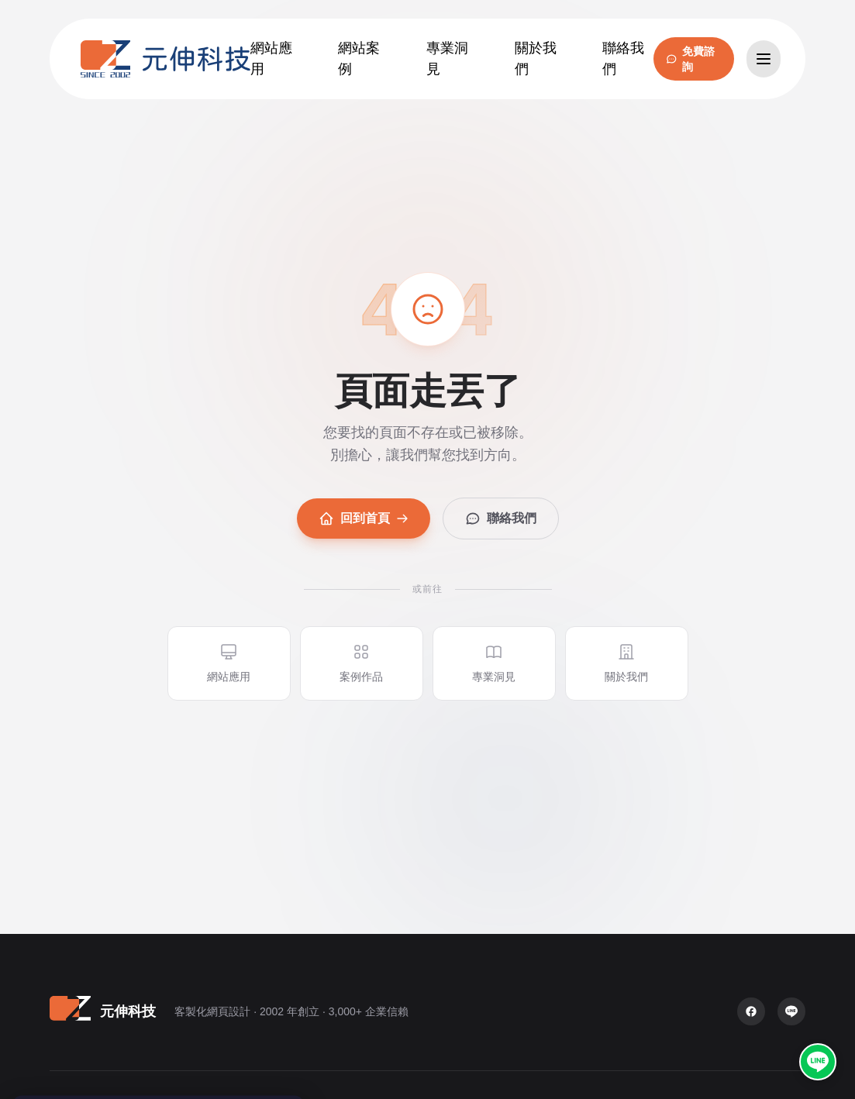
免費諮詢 (690, 59)
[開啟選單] (763, 59)
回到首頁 (364, 518)
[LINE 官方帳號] (791, 1011)
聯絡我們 (500, 518)
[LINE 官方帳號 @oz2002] (817, 1061)
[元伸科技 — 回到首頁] (165, 59)
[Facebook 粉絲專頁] (751, 1011)
